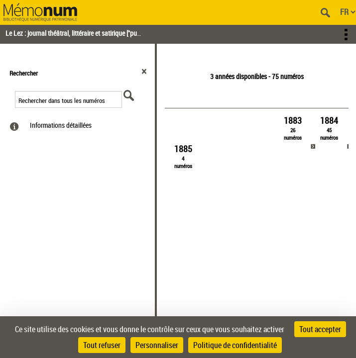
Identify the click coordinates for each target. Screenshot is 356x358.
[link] (292, 127)
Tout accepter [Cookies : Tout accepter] (320, 329)
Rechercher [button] (23, 73)
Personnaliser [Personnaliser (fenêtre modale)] (156, 345)
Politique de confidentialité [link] (235, 345)
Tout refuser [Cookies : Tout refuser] (101, 345)
